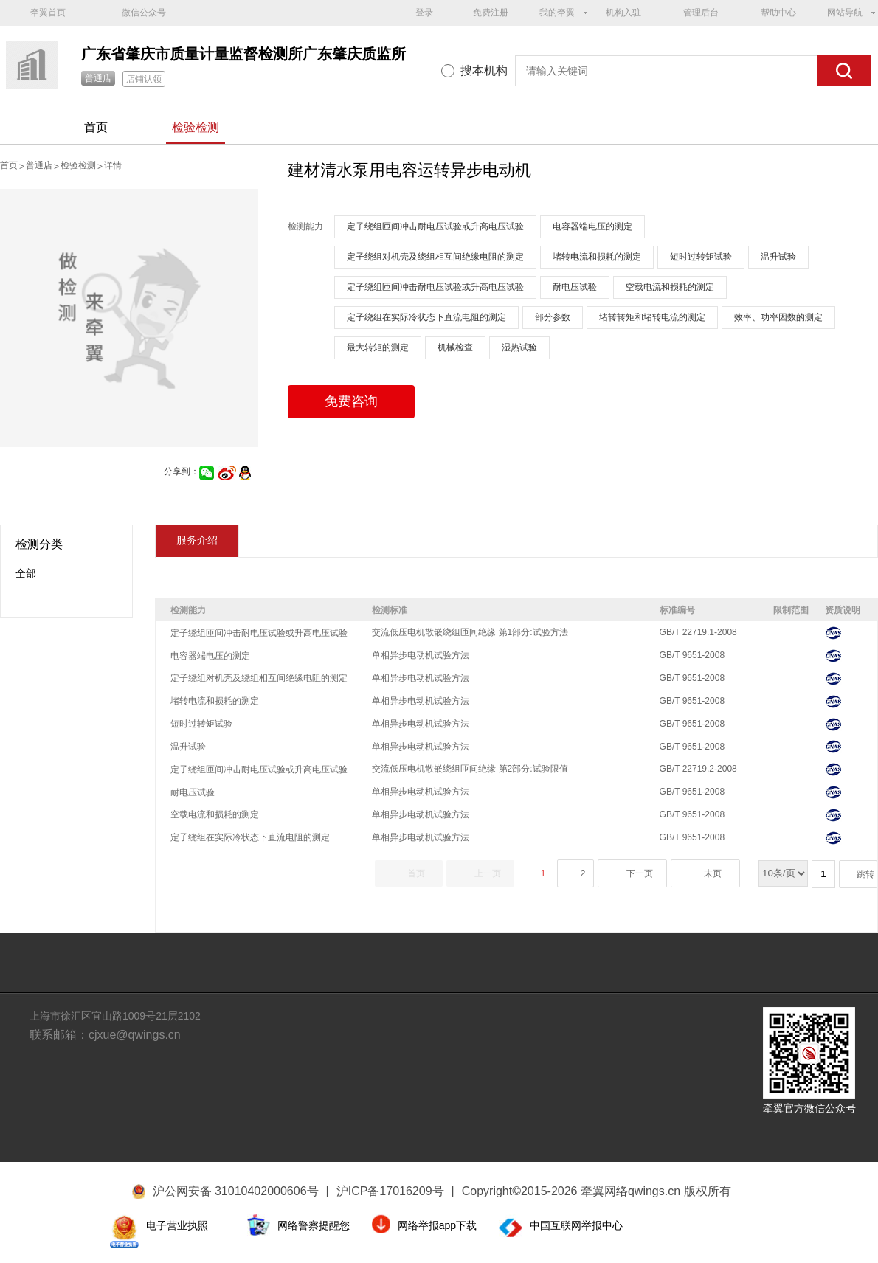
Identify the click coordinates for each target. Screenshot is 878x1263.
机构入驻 (623, 12)
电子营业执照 (177, 1225)
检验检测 (195, 127)
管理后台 (701, 12)
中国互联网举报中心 (576, 1225)
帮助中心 (778, 12)
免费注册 (490, 12)
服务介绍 (197, 540)
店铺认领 (144, 79)
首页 (96, 127)
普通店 (98, 78)
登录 (424, 12)
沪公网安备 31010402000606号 (236, 1191)
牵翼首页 (48, 12)
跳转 (865, 874)
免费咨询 (351, 401)
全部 (25, 573)
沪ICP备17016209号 (395, 1191)
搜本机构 (484, 70)
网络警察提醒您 (313, 1225)
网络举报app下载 (437, 1225)
